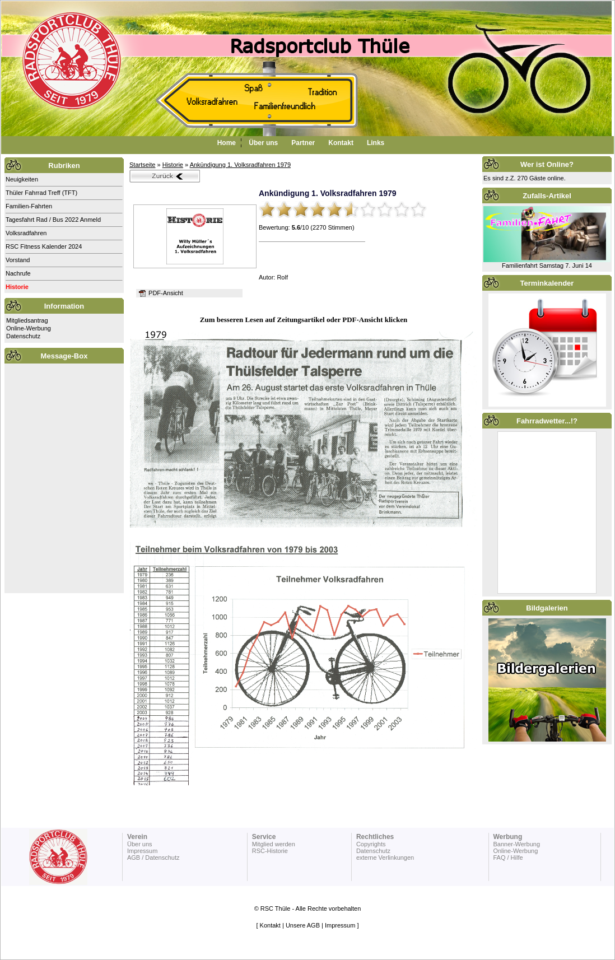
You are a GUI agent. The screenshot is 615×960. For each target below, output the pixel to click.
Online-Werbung (28, 328)
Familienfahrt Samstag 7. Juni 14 (547, 265)
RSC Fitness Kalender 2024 (44, 246)
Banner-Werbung (516, 844)
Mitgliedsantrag (27, 320)
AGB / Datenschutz (153, 857)
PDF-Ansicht (160, 293)
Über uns (263, 143)
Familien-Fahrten (29, 206)
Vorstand (18, 260)
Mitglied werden (273, 844)
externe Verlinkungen (385, 857)
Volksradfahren (26, 233)
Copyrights (371, 844)
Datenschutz (23, 336)
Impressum (142, 850)
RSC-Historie (270, 850)
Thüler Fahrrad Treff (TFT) (41, 192)
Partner (303, 143)
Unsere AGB (303, 925)
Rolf (282, 277)
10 (418, 209)
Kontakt (340, 143)
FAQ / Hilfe (508, 857)
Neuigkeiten (22, 179)
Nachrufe (18, 273)
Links (375, 143)
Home (226, 143)
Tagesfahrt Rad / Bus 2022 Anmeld (53, 219)
